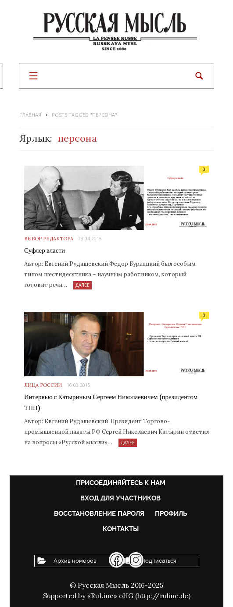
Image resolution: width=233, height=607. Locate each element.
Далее (82, 285)
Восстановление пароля (99, 514)
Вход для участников (120, 498)
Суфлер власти (44, 250)
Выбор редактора (48, 239)
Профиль (171, 514)
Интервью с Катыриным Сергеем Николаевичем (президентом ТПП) (110, 403)
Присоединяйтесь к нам (120, 483)
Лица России (43, 385)
